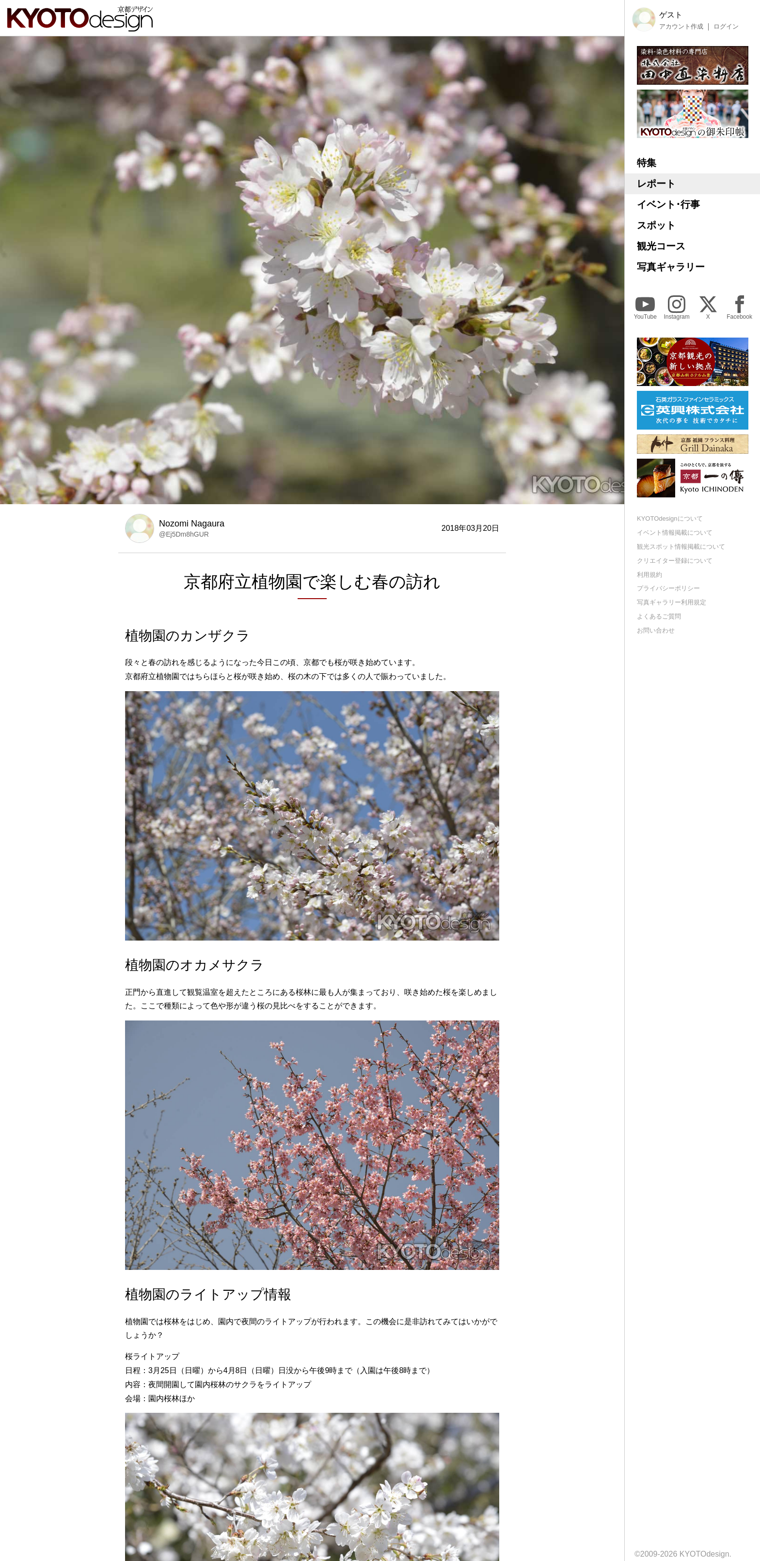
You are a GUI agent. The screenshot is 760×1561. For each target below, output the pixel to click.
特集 (646, 162)
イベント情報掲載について (674, 532)
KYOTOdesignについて (670, 518)
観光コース (661, 246)
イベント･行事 (668, 204)
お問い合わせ (656, 630)
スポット (656, 225)
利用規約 (649, 574)
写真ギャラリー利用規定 (671, 602)
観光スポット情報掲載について (681, 546)
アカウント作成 (681, 26)
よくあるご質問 (659, 616)
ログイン (726, 26)
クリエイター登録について (674, 560)
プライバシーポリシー (668, 588)
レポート (656, 183)
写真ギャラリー (671, 267)
